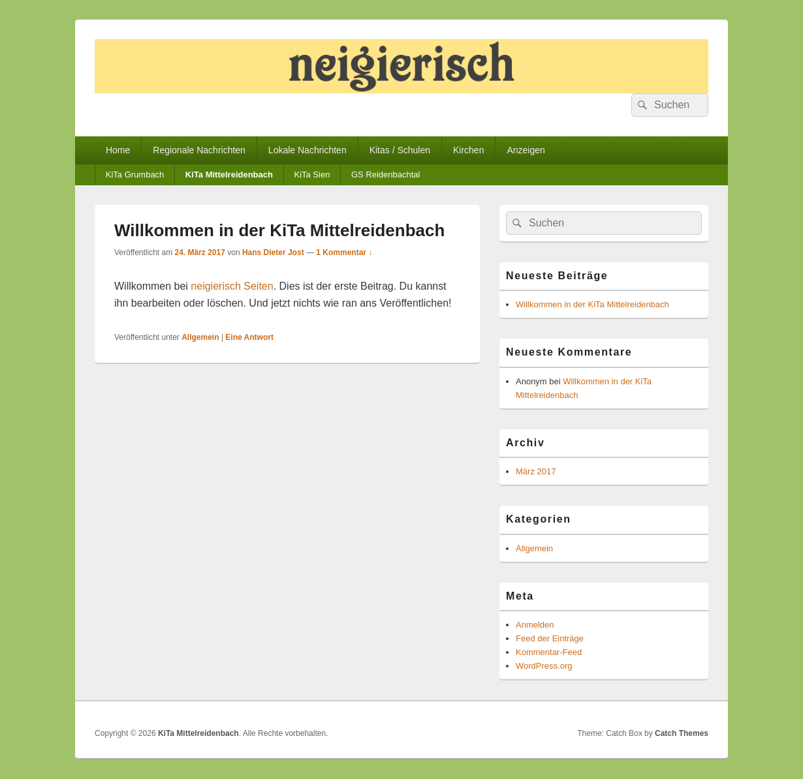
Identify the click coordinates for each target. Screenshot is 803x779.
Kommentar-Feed (549, 652)
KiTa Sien (312, 174)
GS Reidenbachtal (385, 174)
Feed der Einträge (550, 638)
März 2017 (536, 471)
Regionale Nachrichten (199, 150)
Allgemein (200, 337)
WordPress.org (544, 666)
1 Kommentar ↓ (344, 252)
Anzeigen (525, 150)
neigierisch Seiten (232, 286)
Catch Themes (681, 733)
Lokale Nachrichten (307, 150)
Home (118, 150)
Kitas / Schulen (400, 150)
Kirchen (468, 150)
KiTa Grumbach (135, 174)
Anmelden (535, 625)
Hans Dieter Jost (273, 252)
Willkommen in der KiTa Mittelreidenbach (279, 230)
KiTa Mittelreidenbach (229, 174)
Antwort (249, 337)
